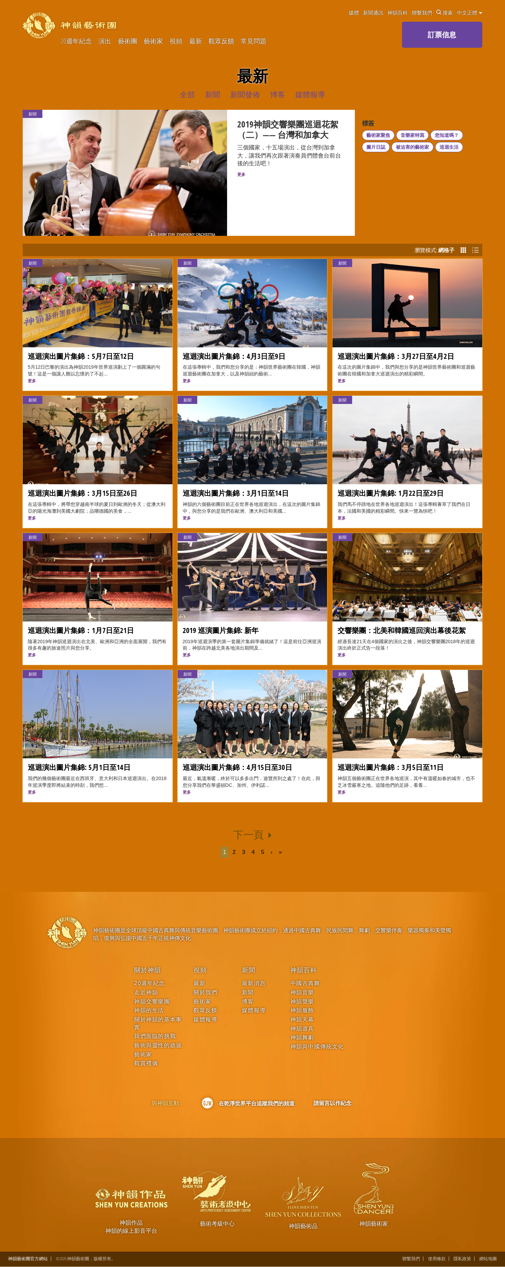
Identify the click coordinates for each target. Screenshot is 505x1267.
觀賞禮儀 (146, 1063)
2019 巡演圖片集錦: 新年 (221, 630)
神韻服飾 (302, 1010)
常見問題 (253, 41)
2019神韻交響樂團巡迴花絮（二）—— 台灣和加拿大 (287, 130)
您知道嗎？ (447, 135)
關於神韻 (147, 970)
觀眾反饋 (221, 41)
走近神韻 (146, 992)
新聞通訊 (373, 12)
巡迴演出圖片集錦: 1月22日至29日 (391, 493)
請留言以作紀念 (332, 1103)
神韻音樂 (302, 992)
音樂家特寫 (412, 135)
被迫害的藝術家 (412, 147)
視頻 (175, 41)
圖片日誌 (375, 147)
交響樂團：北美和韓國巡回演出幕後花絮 (402, 630)
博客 (248, 1001)
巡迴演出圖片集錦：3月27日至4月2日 (396, 356)
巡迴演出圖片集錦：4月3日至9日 (234, 356)
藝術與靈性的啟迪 (158, 1045)
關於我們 (205, 992)
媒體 (354, 12)
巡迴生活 (449, 147)
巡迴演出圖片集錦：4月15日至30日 (237, 767)
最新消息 (254, 983)
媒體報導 (205, 1019)
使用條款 (437, 1259)
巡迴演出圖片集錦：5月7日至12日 (81, 356)
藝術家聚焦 (378, 135)
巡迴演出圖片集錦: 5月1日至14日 (79, 767)
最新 (195, 41)
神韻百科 (397, 12)
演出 (104, 41)
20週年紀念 (76, 41)
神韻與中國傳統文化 (317, 1046)
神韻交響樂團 (152, 1001)
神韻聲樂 (302, 1001)
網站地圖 (488, 1259)
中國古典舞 (305, 983)
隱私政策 (462, 1259)
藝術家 (153, 41)
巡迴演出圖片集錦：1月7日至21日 (81, 630)
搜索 (444, 12)
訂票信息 (442, 34)
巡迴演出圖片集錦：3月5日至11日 (391, 767)
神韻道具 (302, 1028)
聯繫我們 (422, 12)
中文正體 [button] (469, 12)
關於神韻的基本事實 (158, 1023)
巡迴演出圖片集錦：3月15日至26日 (82, 493)
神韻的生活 (149, 1010)
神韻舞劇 (302, 1037)
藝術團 (127, 41)
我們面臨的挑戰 (155, 1036)
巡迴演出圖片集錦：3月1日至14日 (236, 493)
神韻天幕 (302, 1019)
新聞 (32, 263)
